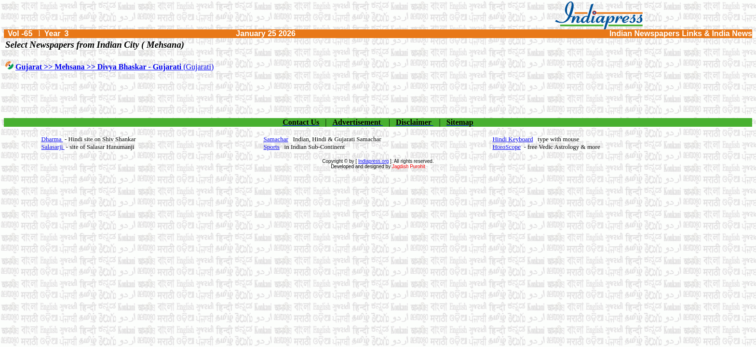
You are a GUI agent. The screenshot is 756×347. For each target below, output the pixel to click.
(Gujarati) (114, 67)
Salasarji (53, 146)
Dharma (52, 139)
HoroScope (506, 146)
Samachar (276, 139)
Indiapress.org (373, 161)
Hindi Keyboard (512, 139)
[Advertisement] (378, 94)
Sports (272, 146)
